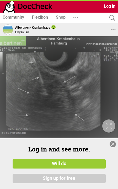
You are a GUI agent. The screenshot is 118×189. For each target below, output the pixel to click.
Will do (59, 163)
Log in (109, 6)
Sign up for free (59, 178)
